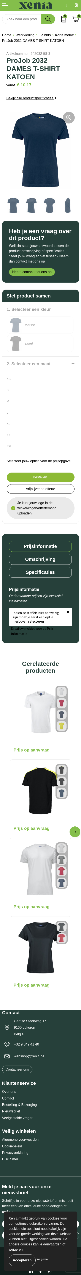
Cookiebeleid (12, 1146)
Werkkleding (25, 35)
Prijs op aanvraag (32, 750)
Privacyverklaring (15, 1153)
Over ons (9, 1091)
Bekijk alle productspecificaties (31, 98)
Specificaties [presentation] (40, 572)
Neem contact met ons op (32, 272)
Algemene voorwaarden (20, 1139)
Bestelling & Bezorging (19, 1105)
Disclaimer (10, 1159)
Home (6, 35)
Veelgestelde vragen (17, 1118)
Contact (8, 1098)
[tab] (40, 546)
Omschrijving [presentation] (40, 559)
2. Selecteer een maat (29, 363)
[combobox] (21, 19)
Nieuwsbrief (11, 1111)
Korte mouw (64, 35)
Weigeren (42, 1259)
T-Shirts (45, 35)
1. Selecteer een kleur (29, 309)
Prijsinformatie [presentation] (40, 546)
